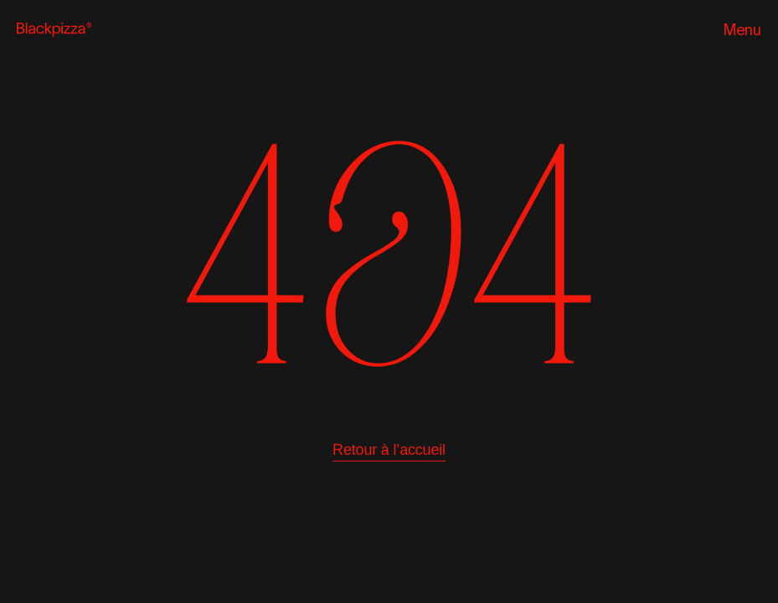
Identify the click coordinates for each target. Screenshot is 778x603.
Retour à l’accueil (389, 449)
